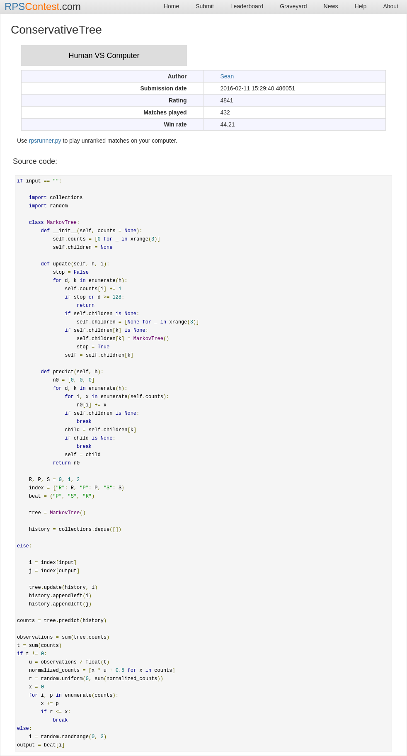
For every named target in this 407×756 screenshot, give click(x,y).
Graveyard (293, 6)
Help (361, 6)
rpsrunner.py (45, 140)
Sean (227, 76)
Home (171, 6)
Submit (205, 6)
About (390, 6)
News (331, 6)
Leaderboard (246, 6)
